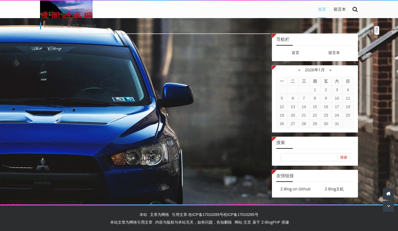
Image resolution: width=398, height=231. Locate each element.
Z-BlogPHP (270, 222)
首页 (322, 9)
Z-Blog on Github (295, 188)
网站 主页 (243, 222)
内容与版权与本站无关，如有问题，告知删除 (193, 222)
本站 (143, 214)
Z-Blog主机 (334, 188)
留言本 (340, 9)
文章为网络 (159, 214)
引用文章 (179, 214)
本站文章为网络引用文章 (131, 222)
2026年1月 (315, 69)
